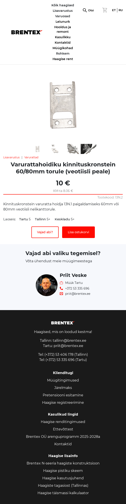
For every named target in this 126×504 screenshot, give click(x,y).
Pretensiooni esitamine (63, 395)
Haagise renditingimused (63, 422)
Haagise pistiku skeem (63, 471)
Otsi (91, 10)
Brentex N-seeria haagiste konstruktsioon (63, 463)
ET (114, 10)
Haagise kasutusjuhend (63, 478)
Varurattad (31, 157)
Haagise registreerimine (63, 402)
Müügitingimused (63, 380)
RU (121, 10)
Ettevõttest (63, 429)
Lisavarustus (11, 157)
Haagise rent (63, 59)
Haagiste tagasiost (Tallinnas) (63, 485)
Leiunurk (63, 22)
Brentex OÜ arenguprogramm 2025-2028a (63, 437)
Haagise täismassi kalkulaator (63, 493)
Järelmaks (63, 388)
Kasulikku (63, 37)
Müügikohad (63, 48)
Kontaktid (63, 43)
